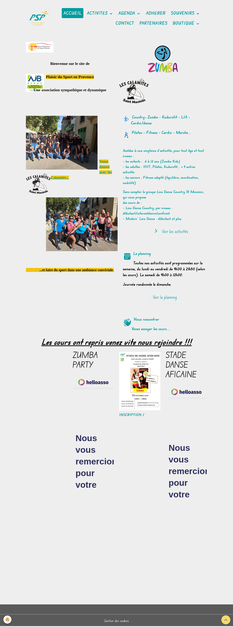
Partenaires (153, 23)
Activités (98, 13)
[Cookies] (8, 620)
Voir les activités (175, 231)
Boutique (184, 23)
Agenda (127, 13)
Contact (125, 23)
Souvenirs (183, 13)
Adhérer (156, 13)
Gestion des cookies (116, 620)
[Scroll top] (225, 619)
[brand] (39, 18)
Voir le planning (165, 297)
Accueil (73, 13)
